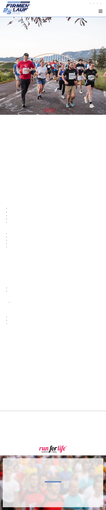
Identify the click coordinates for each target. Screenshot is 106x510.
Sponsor (99, 3)
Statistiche (95, 3)
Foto (92, 3)
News (88, 3)
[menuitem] (102, 3)
